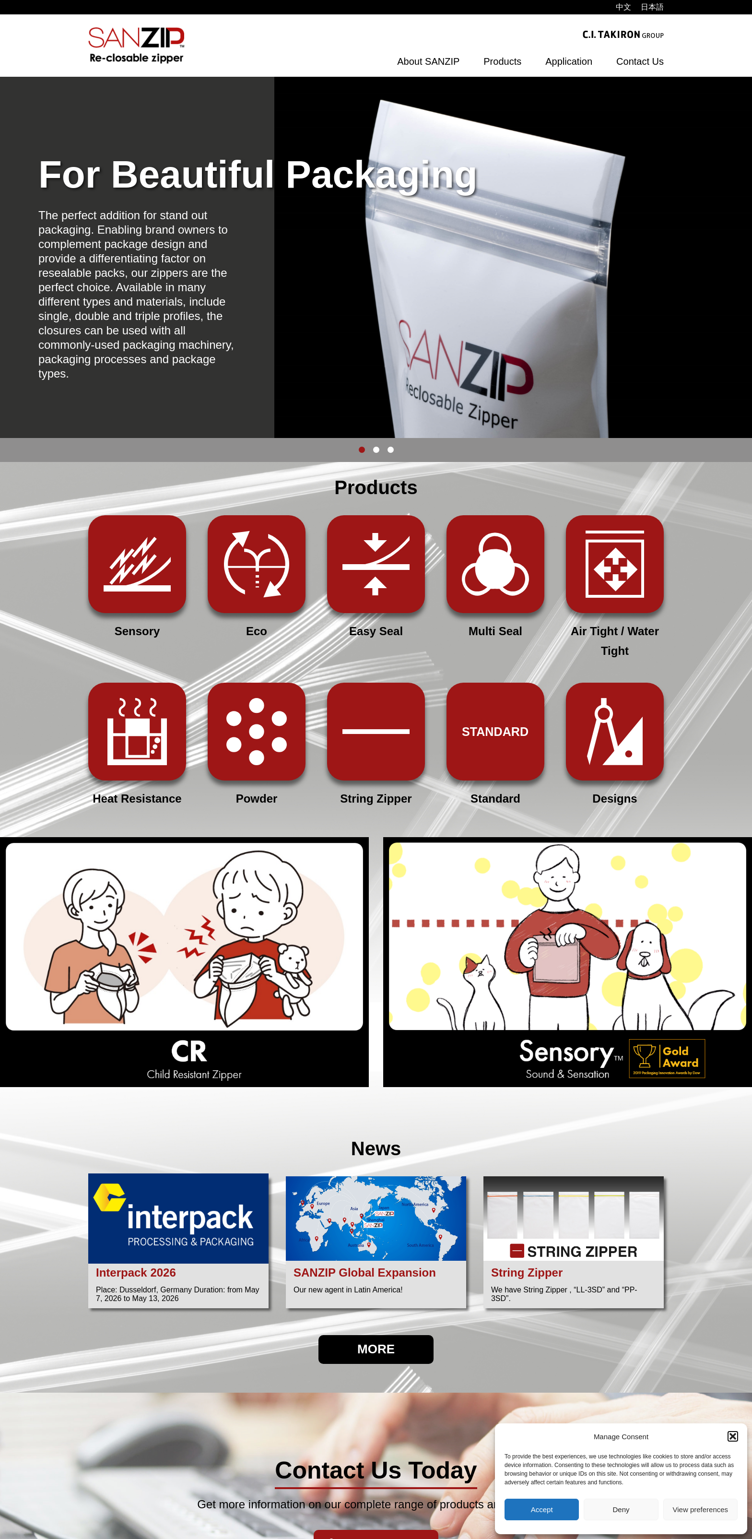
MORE (376, 1349)
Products (502, 61)
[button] (733, 1436)
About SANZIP (428, 61)
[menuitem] (623, 7)
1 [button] (361, 450)
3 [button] (390, 450)
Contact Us (640, 61)
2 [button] (376, 450)
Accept (542, 1509)
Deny (620, 1509)
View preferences (700, 1509)
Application (568, 61)
